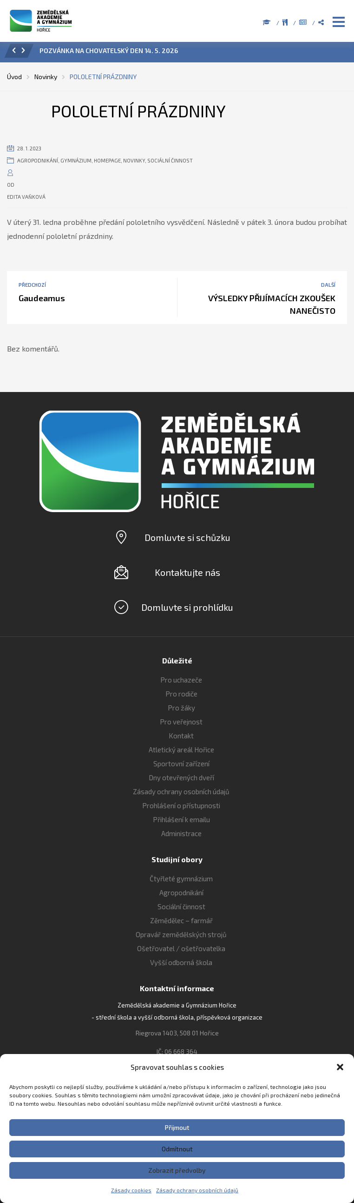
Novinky (134, 160)
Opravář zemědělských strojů (181, 934)
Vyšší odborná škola (181, 962)
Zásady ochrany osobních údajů (197, 1190)
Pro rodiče (181, 693)
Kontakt (181, 735)
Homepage (107, 160)
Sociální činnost (170, 160)
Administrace (181, 833)
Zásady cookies (131, 1190)
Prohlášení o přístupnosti (181, 805)
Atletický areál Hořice (181, 749)
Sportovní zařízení (181, 763)
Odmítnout (177, 1149)
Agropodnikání (37, 160)
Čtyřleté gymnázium (181, 878)
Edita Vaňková (26, 197)
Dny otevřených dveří (181, 777)
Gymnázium (76, 160)
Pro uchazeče (181, 680)
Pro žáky (181, 707)
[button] (340, 1067)
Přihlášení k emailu (181, 819)
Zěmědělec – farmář (181, 920)
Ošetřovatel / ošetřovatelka (181, 948)
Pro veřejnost (181, 721)
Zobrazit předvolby (177, 1170)
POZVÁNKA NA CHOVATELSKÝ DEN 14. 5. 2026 (108, 50)
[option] (189, 53)
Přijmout (177, 1127)
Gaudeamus (42, 298)
